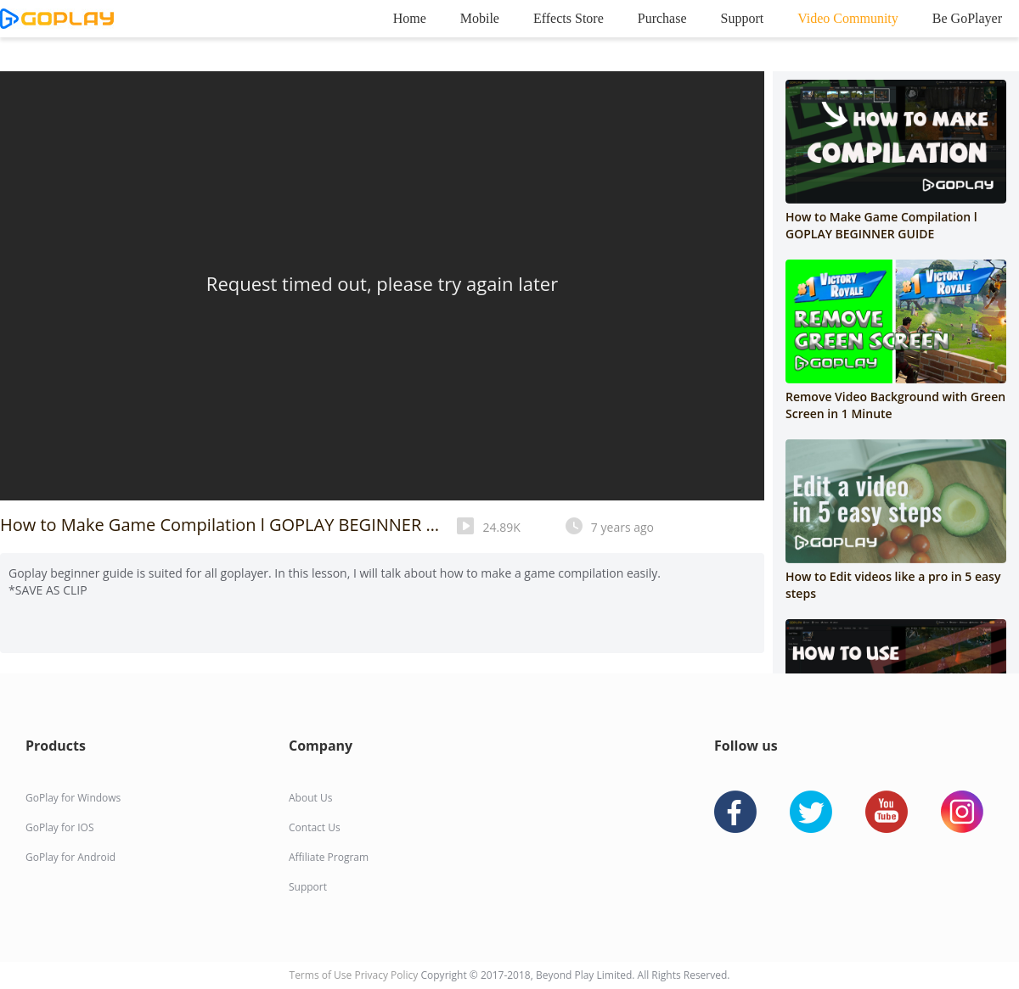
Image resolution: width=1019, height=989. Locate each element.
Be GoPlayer (967, 18)
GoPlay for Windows (73, 798)
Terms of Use (322, 975)
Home (409, 18)
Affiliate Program (329, 857)
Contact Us (315, 827)
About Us (310, 798)
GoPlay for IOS (59, 827)
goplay (57, 18)
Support (742, 18)
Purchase (662, 18)
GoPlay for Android (70, 857)
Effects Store (568, 18)
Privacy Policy (387, 975)
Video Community (847, 18)
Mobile (479, 18)
